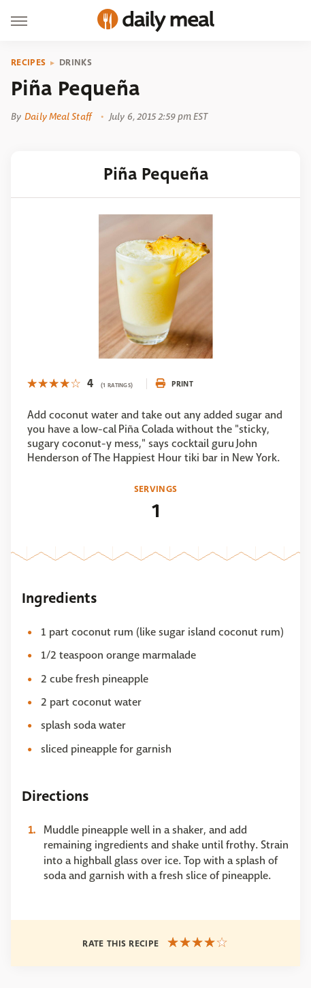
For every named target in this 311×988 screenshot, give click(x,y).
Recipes (28, 62)
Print (174, 383)
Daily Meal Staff (57, 116)
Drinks (75, 62)
